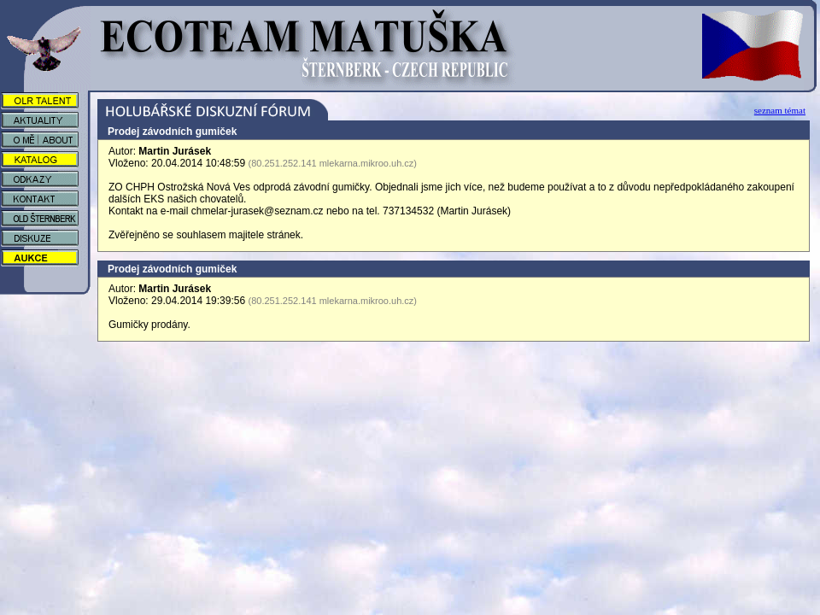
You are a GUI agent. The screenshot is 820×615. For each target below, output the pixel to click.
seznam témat (779, 110)
